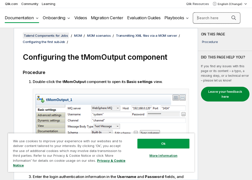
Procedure (210, 42)
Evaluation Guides (144, 17)
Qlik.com (11, 4)
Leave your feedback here (225, 94)
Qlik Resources (197, 4)
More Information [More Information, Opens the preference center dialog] (163, 156)
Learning (48, 4)
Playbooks (174, 17)
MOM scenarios (99, 36)
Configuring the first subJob (44, 42)
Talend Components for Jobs (46, 36)
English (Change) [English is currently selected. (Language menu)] (230, 4)
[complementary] (225, 104)
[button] (233, 17)
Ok (163, 144)
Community (30, 4)
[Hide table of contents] (6, 36)
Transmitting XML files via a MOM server (146, 36)
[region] (101, 152)
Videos (80, 17)
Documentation (19, 17)
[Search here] (216, 18)
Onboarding (54, 17)
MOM (78, 36)
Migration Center (107, 17)
